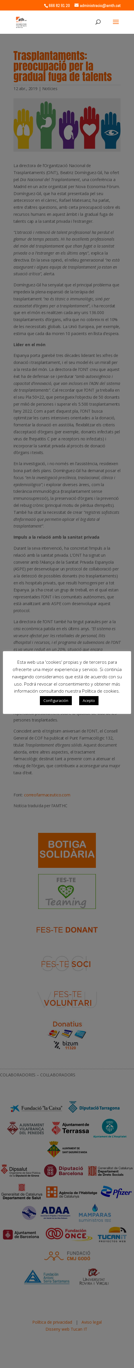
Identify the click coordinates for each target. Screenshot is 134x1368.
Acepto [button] (89, 700)
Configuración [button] (55, 700)
